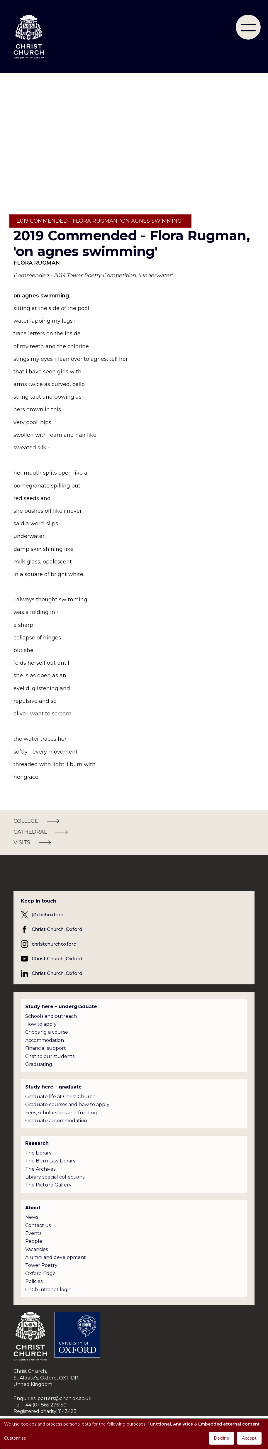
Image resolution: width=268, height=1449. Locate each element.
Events (33, 1233)
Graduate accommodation (56, 1120)
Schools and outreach (51, 1016)
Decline (221, 1438)
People (33, 1241)
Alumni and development (55, 1257)
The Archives (40, 1169)
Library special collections (54, 1177)
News (31, 1217)
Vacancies (36, 1249)
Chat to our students (49, 1056)
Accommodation (44, 1040)
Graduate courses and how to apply (67, 1104)
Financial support (45, 1048)
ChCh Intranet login (48, 1289)
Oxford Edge (40, 1273)
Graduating (38, 1064)
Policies (34, 1281)
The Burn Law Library (50, 1161)
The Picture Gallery (48, 1185)
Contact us (38, 1225)
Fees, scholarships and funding (61, 1112)
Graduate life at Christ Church (60, 1096)
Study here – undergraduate (61, 1006)
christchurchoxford (54, 944)
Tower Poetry (41, 1265)
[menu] (248, 27)
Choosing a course (46, 1032)
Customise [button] (15, 1438)
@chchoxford (48, 915)
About (32, 1208)
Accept (249, 1438)
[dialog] (134, 1434)
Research (37, 1143)
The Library (38, 1153)
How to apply (41, 1024)
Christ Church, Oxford (57, 929)
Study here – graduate (53, 1087)
